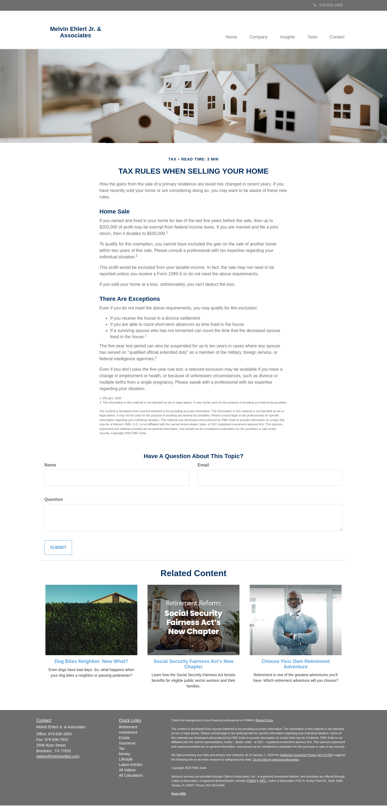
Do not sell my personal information (276, 760)
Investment (128, 733)
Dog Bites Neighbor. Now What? (91, 661)
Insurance (127, 743)
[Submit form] (58, 548)
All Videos (127, 770)
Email (203, 465)
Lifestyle (126, 760)
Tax (122, 749)
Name (50, 465)
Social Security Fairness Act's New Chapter (193, 664)
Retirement (128, 727)
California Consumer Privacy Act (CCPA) (306, 755)
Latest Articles (130, 765)
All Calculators (131, 776)
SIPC (262, 781)
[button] (255, 30)
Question (53, 499)
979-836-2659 (328, 5)
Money (124, 754)
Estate (124, 738)
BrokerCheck (264, 720)
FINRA (251, 781)
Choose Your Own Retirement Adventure (295, 664)
